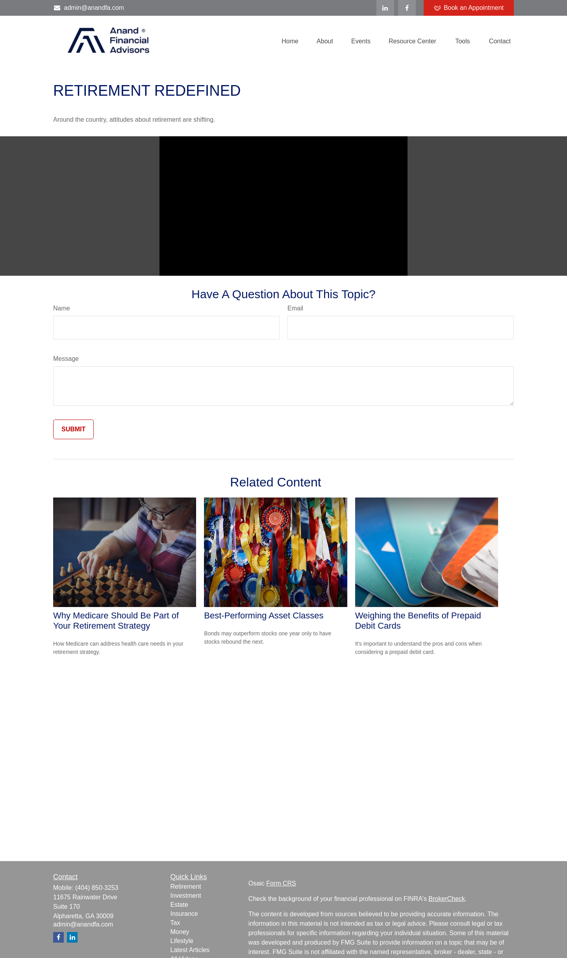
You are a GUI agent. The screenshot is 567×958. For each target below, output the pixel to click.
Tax (175, 922)
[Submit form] (73, 429)
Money (179, 931)
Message (66, 358)
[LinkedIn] (385, 8)
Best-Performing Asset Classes (263, 615)
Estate (179, 904)
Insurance (184, 913)
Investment (185, 895)
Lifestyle (182, 941)
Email (295, 308)
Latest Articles (190, 950)
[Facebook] (407, 8)
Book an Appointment (469, 7)
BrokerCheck (446, 898)
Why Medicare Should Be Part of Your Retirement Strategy (116, 621)
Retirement (185, 886)
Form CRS (281, 883)
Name (61, 308)
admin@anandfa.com (88, 7)
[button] (290, 41)
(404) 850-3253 (96, 887)
